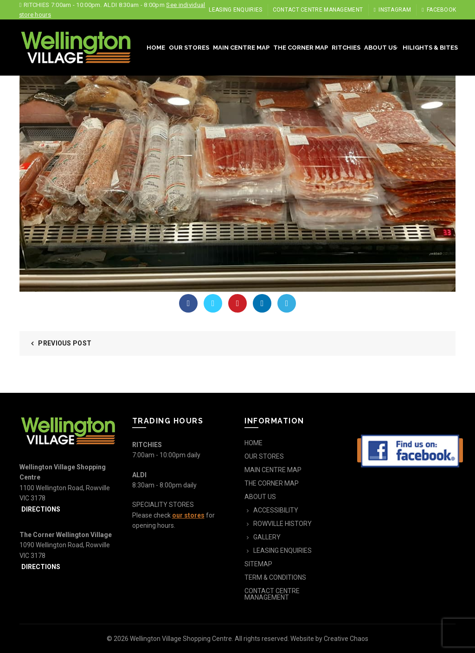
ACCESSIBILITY (275, 510)
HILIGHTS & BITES (430, 47)
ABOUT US (380, 47)
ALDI (139, 475)
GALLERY (267, 537)
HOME (156, 47)
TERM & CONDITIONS (275, 577)
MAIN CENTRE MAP (241, 47)
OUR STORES (189, 47)
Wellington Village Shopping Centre (181, 638)
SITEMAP (258, 564)
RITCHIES (346, 47)
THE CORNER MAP (300, 47)
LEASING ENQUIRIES (235, 9)
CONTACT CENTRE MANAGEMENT (318, 9)
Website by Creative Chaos (329, 638)
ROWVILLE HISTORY (282, 523)
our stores (188, 515)
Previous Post (64, 343)
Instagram (392, 9)
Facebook (438, 9)
